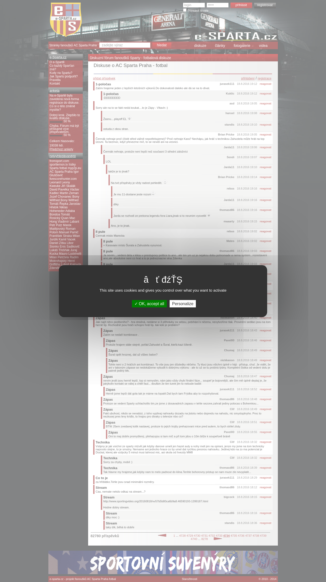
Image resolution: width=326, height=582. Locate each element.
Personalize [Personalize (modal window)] (183, 303)
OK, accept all (149, 303)
